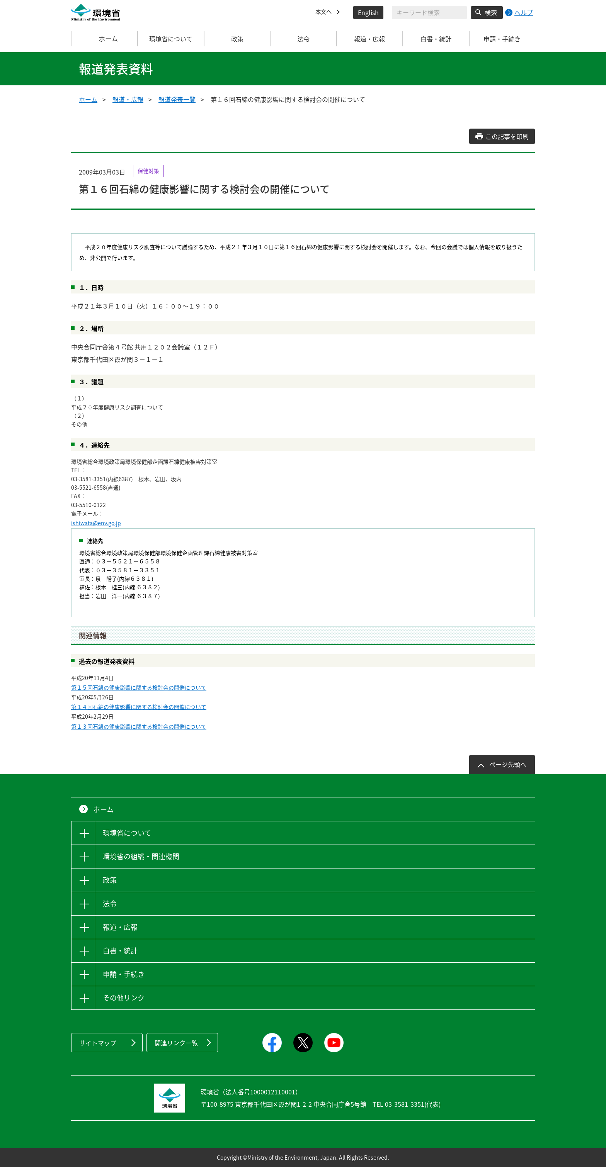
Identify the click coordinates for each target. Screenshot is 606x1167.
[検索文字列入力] (429, 12)
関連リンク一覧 (176, 1042)
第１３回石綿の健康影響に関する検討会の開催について (138, 726)
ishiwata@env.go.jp (96, 523)
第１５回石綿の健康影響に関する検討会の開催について (138, 687)
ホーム (104, 38)
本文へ (324, 12)
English (368, 12)
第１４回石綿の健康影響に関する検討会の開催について (138, 707)
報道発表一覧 (177, 99)
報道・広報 (127, 99)
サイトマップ (97, 1042)
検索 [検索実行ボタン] (491, 12)
